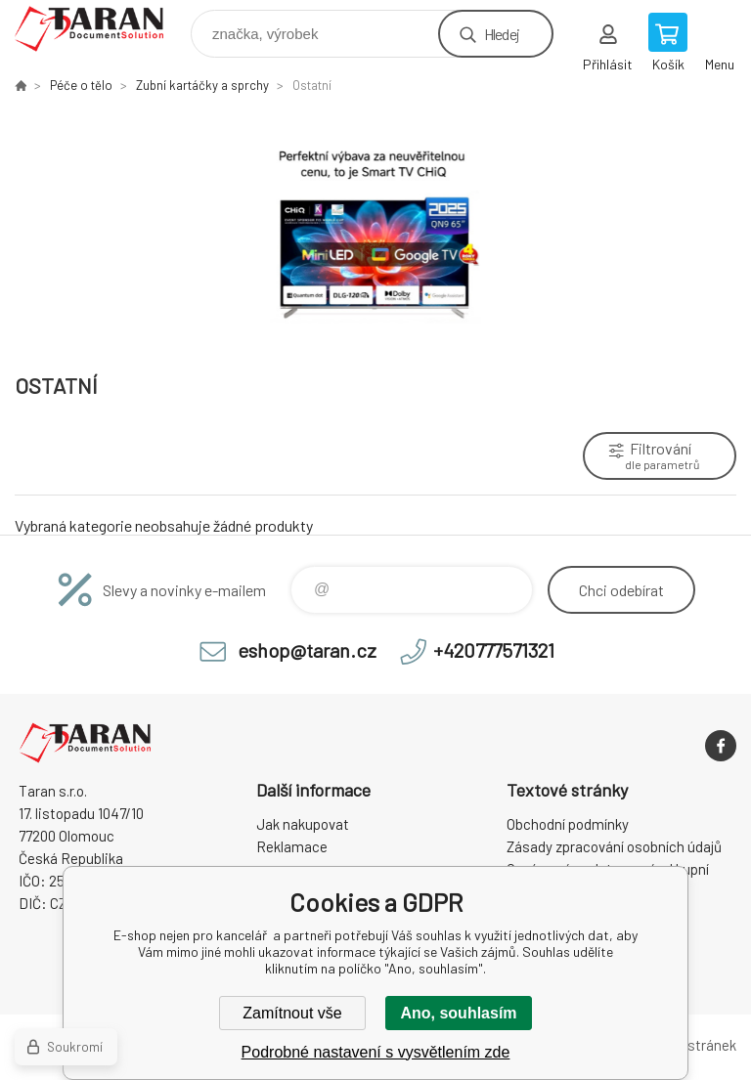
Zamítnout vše (292, 1013)
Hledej (501, 33)
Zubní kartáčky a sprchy (202, 85)
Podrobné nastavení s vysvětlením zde (376, 1052)
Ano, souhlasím (458, 1013)
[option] (375, 231)
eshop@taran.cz (307, 650)
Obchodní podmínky (568, 824)
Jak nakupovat (302, 824)
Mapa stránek (693, 1045)
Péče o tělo (81, 85)
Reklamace (292, 846)
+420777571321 (493, 650)
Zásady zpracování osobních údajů (614, 846)
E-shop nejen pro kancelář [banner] (101, 29)
